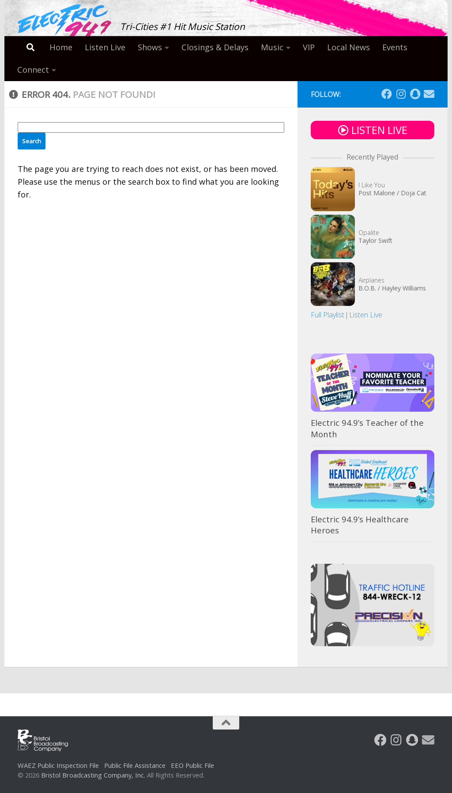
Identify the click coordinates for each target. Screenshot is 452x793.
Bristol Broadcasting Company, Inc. (93, 775)
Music (272, 47)
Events (394, 47)
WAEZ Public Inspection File (58, 765)
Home (60, 47)
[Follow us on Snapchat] (415, 94)
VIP (309, 47)
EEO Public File (192, 765)
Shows (150, 47)
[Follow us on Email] (429, 94)
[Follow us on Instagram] (401, 94)
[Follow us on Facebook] (386, 94)
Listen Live (105, 47)
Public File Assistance (135, 765)
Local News (348, 47)
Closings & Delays (215, 47)
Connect (33, 69)
